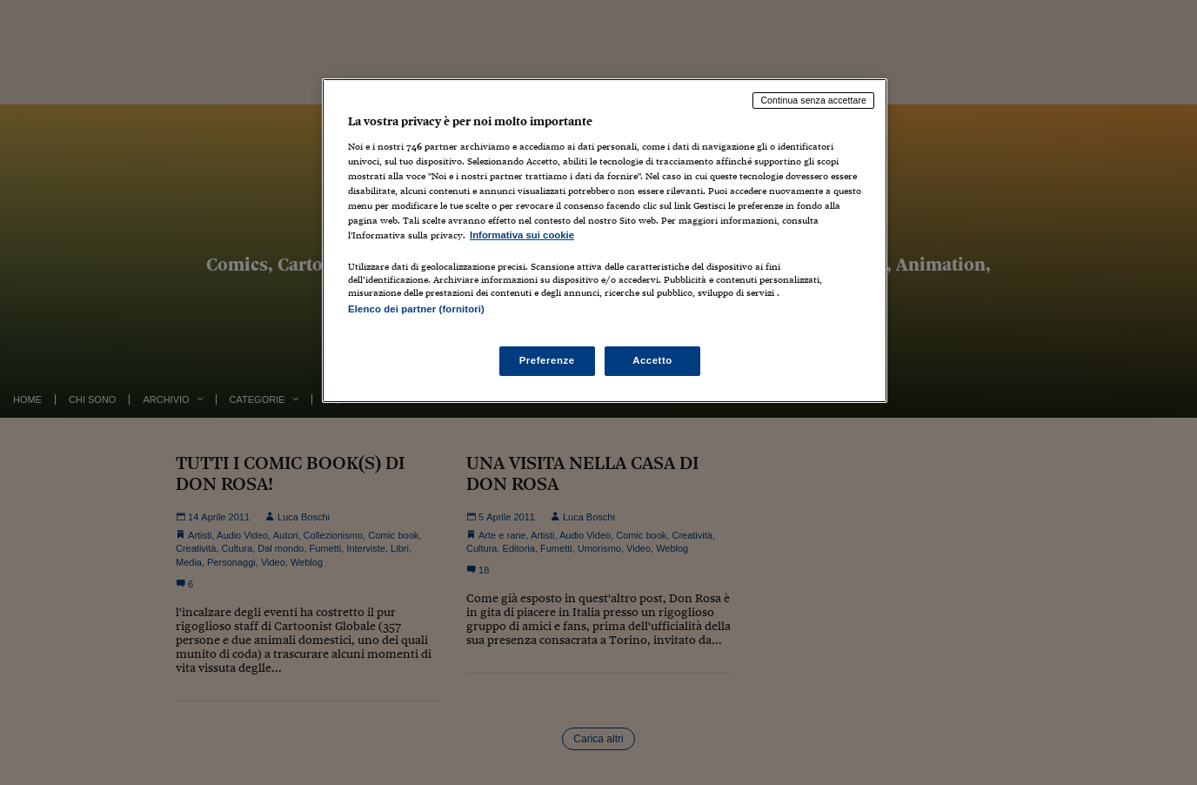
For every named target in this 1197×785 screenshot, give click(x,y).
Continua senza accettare (813, 100)
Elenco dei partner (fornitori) (416, 309)
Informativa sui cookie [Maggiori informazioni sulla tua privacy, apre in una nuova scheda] (522, 235)
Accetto (652, 360)
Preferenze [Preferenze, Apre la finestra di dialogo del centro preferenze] (547, 360)
